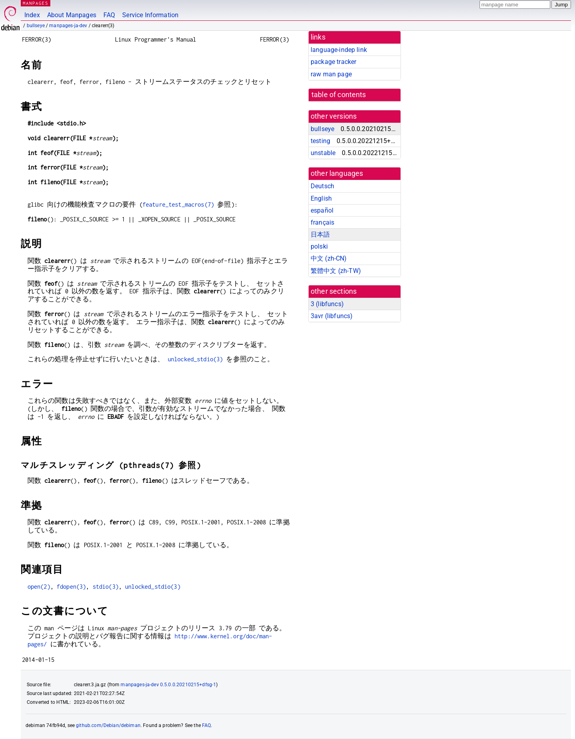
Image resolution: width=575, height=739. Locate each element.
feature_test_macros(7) (178, 204)
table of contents (338, 95)
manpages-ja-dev (68, 25)
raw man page (331, 74)
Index (32, 15)
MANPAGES (35, 3)
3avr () (332, 316)
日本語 (320, 234)
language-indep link (339, 50)
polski (319, 246)
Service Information (150, 15)
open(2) (39, 586)
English (321, 198)
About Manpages (71, 15)
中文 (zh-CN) (329, 258)
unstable (323, 153)
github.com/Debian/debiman (108, 725)
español (322, 210)
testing (320, 141)
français (322, 222)
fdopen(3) (71, 586)
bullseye (36, 25)
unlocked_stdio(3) (195, 359)
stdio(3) (106, 586)
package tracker (333, 62)
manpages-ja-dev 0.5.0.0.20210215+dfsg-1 (168, 684)
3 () (327, 304)
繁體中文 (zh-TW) (336, 271)
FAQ (109, 15)
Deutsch (322, 186)
